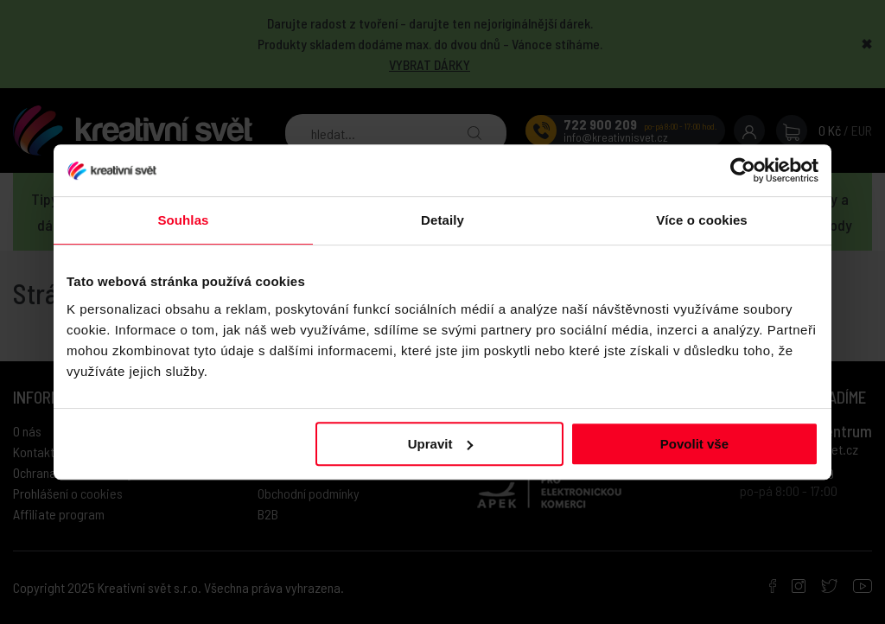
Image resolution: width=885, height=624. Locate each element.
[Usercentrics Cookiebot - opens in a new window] (742, 170)
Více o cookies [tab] (702, 220)
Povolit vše (694, 443)
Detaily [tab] (442, 220)
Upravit (441, 443)
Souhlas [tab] (182, 220)
